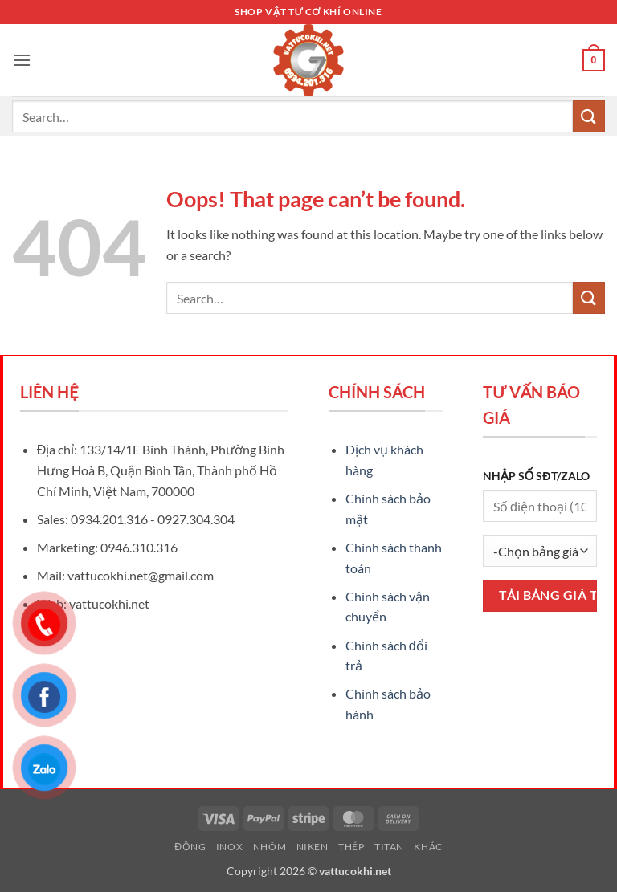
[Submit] (589, 116)
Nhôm (269, 847)
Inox (229, 847)
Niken (312, 847)
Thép (351, 847)
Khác (428, 847)
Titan (389, 847)
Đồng (190, 847)
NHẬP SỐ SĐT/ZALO (536, 476)
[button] (21, 59)
